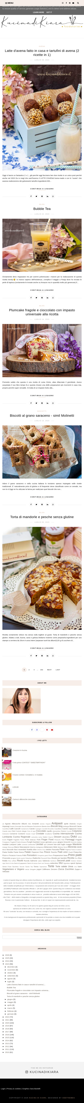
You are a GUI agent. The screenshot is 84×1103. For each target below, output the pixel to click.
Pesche (54, 852)
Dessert (57, 837)
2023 (7, 964)
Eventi (4, 840)
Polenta (19, 855)
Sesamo (47, 863)
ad (3, 824)
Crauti (33, 834)
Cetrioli (18, 831)
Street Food (6, 867)
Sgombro (66, 863)
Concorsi (5, 834)
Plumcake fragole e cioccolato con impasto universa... (28, 990)
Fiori (62, 840)
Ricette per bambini (59, 858)
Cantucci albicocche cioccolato (24, 799)
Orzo (43, 850)
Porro (51, 855)
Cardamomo (25, 829)
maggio (69, 844)
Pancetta (55, 849)
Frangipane (6, 842)
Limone (50, 844)
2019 (7, 1026)
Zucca (61, 869)
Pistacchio (77, 852)
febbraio (33, 840)
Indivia (79, 842)
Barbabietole (37, 826)
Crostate (40, 833)
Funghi (29, 842)
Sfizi (61, 863)
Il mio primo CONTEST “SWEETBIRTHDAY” (29, 763)
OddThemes (68, 1098)
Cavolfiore (58, 829)
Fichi (39, 840)
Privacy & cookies (14, 1089)
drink (80, 837)
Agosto (8, 824)
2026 (7, 955)
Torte (51, 866)
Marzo (16, 847)
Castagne (38, 829)
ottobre (48, 849)
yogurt (39, 869)
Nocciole (10, 849)
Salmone (33, 861)
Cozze (28, 834)
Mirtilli (79, 847)
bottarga (66, 826)
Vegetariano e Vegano (13, 869)
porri (46, 855)
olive (35, 849)
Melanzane (48, 847)
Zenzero (54, 869)
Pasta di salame (76, 850)
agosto (10, 979)
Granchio (74, 842)
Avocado (18, 826)
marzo (10, 1008)
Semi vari (41, 863)
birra (48, 826)
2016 (7, 1035)
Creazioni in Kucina (20, 750)
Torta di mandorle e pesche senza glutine (42, 517)
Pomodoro (32, 855)
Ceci (13, 831)
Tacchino (15, 867)
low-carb (57, 844)
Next (49, 669)
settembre (54, 863)
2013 (7, 1043)
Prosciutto (6, 858)
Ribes (49, 858)
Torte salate (61, 866)
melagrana (40, 847)
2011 (7, 1049)
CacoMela (5, 829)
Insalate (5, 844)
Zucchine (69, 869)
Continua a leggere (42, 189)
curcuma (34, 837)
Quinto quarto (20, 858)
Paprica (68, 850)
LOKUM (16, 787)
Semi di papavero (20, 863)
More (4, 850)
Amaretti (35, 824)
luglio (63, 844)
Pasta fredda (7, 852)
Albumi (24, 824)
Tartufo (27, 867)
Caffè (11, 829)
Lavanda (24, 844)
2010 (7, 1052)
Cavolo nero (6, 831)
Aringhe (79, 824)
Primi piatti (75, 855)
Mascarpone (25, 847)
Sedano (73, 861)
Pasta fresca (19, 852)
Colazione (77, 831)
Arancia (73, 824)
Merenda (72, 847)
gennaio (49, 842)
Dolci (74, 836)
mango (4, 847)
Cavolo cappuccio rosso (72, 829)
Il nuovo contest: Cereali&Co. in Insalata (27, 775)
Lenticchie (31, 844)
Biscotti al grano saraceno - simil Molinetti (42, 415)
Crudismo (48, 834)
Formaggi (69, 839)
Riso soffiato (12, 861)
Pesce (47, 852)
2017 (7, 1032)
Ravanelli (44, 858)
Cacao (79, 826)
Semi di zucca (32, 863)
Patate (28, 852)
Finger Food (47, 839)
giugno (60, 842)
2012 (7, 1046)
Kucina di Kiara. (38, 1098)
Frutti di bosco (21, 842)
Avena (42, 46)
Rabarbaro (28, 858)
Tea (31, 867)
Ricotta (70, 858)
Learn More (38, 12)
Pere (41, 852)
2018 (7, 1029)
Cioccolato (41, 831)
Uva (75, 867)
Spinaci (79, 863)
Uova (70, 866)
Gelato (42, 842)
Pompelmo (40, 855)
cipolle (49, 831)
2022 (7, 1017)
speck (72, 863)
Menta (65, 847)
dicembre (66, 837)
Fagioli (9, 840)
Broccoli (73, 826)
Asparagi (5, 826)
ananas (42, 824)
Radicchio (37, 858)
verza (27, 869)
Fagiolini (16, 840)
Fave (27, 840)
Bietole (44, 826)
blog (42, 204)
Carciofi (17, 829)
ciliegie (24, 831)
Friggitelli (13, 842)
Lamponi (12, 844)
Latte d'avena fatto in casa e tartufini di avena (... (26, 985)
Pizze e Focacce (9, 855)
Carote (32, 829)
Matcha (32, 847)
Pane (62, 849)
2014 (7, 1040)
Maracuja (11, 847)
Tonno (36, 867)
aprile (66, 824)
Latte (19, 844)
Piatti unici (63, 852)
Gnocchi (67, 842)
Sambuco (53, 861)
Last (58, 669)
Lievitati (39, 844)
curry (40, 837)
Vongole (33, 869)
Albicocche (16, 824)
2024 (7, 961)
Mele (55, 847)
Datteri (45, 837)
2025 (7, 958)
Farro (22, 840)
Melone (60, 847)
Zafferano (46, 869)
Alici (29, 824)
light (45, 844)
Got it (49, 12)
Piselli (71, 852)
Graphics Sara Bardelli (31, 1089)
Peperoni (35, 852)
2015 (7, 1037)
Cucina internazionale (63, 833)
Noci (16, 849)
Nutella (29, 849)
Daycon (50, 837)
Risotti (20, 860)
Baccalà (24, 826)
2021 (7, 1020)
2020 (7, 1023)
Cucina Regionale (21, 837)
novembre (22, 849)
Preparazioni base (60, 855)
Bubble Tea (42, 209)
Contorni (21, 834)
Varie (80, 867)
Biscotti (42, 411)
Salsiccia (46, 861)
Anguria (48, 824)
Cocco (63, 831)
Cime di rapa (31, 831)
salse (40, 861)
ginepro (54, 842)
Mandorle (77, 844)
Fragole (79, 840)
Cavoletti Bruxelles (48, 829)
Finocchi (57, 840)
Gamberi (36, 842)
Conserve (13, 834)
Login (3, 1089)
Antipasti (57, 823)
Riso (76, 858)
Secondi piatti (63, 860)
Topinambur (43, 867)
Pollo (24, 855)
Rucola (26, 861)
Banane (30, 826)
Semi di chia (10, 863)
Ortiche (39, 850)
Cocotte (69, 831)
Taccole (22, 867)
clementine (56, 831)
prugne (13, 858)
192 (41, 669)
